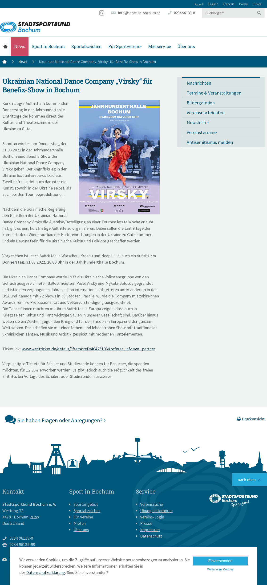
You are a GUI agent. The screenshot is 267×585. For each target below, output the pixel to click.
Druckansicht (251, 419)
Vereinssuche (151, 504)
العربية (199, 4)
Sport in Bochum (48, 46)
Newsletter (198, 122)
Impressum (150, 529)
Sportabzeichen (86, 46)
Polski (243, 4)
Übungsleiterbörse (156, 510)
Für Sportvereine (125, 46)
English (213, 4)
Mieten (79, 523)
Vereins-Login (152, 517)
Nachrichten (199, 83)
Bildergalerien (201, 103)
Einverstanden (220, 561)
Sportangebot (85, 504)
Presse (146, 523)
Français (229, 4)
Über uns (186, 46)
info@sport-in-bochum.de (139, 12)
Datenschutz (151, 536)
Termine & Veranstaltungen (214, 93)
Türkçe (257, 4)
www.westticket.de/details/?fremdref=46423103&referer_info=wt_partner (88, 349)
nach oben (247, 479)
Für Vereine (83, 517)
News (19, 46)
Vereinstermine (202, 132)
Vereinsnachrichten (206, 112)
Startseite (5, 46)
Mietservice (159, 46)
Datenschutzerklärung (45, 572)
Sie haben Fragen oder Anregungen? (55, 419)
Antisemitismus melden (210, 142)
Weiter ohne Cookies (220, 569)
